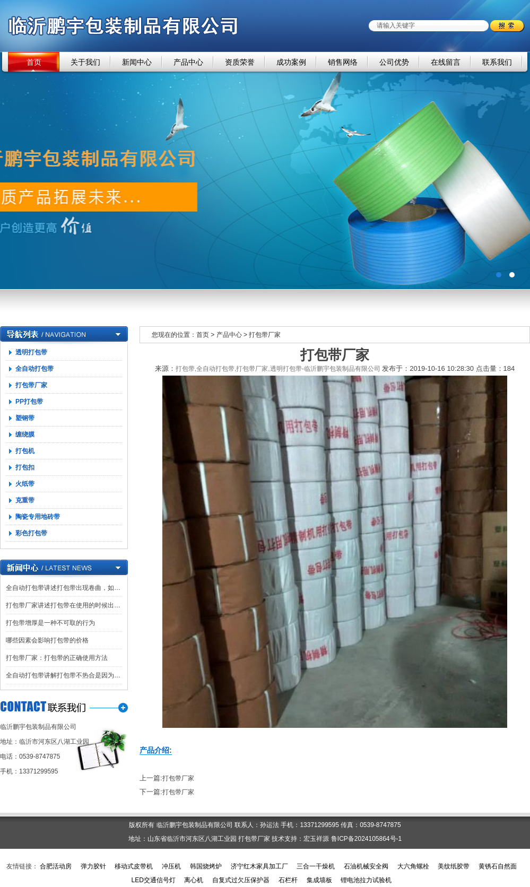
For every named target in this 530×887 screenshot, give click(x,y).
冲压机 (171, 866)
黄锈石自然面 (498, 866)
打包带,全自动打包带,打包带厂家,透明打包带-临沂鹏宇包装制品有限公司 (278, 368)
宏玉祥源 (316, 838)
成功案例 (291, 62)
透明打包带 (31, 352)
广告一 (265, 170)
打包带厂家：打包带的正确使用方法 (57, 658)
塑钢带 (24, 418)
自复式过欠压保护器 (241, 880)
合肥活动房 (56, 866)
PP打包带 (29, 401)
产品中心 (188, 62)
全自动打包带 (34, 368)
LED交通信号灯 (153, 880)
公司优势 (394, 62)
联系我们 (497, 62)
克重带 (24, 500)
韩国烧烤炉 (206, 866)
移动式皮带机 (134, 866)
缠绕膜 (24, 434)
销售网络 (343, 62)
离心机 (193, 880)
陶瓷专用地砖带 (37, 516)
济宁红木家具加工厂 (259, 866)
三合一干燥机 (316, 866)
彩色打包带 (31, 533)
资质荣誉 (240, 62)
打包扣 (24, 467)
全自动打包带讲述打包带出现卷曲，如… (63, 588)
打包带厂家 (31, 385)
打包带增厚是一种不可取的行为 (50, 623)
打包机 (24, 451)
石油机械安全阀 (366, 866)
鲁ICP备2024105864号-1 (366, 838)
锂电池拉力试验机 (366, 880)
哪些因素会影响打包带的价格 (47, 640)
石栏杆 (288, 880)
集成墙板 (319, 880)
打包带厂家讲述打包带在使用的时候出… (63, 605)
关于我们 (85, 62)
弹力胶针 (93, 866)
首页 (34, 62)
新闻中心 (137, 62)
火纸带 (24, 484)
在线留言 (446, 62)
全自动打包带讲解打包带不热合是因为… (63, 675)
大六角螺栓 (413, 866)
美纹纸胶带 (454, 866)
